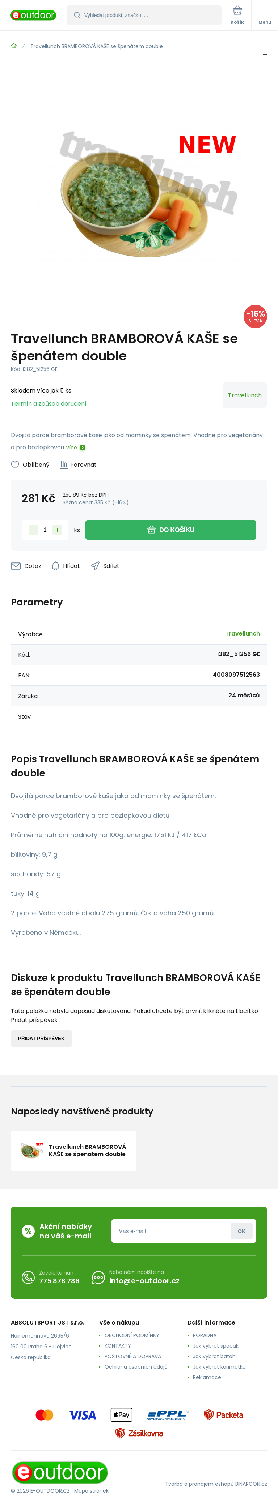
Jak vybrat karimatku (219, 1366)
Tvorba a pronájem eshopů (199, 1484)
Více (71, 447)
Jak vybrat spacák (216, 1345)
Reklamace (207, 1377)
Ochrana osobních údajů (136, 1366)
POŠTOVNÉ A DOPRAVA (133, 1356)
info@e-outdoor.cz (144, 1281)
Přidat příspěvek (41, 1038)
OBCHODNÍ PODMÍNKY (132, 1335)
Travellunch (245, 395)
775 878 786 (59, 1280)
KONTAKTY (118, 1345)
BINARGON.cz (251, 1484)
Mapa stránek (91, 1490)
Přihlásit (242, 1231)
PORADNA (204, 1335)
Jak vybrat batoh (214, 1356)
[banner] (34, 15)
